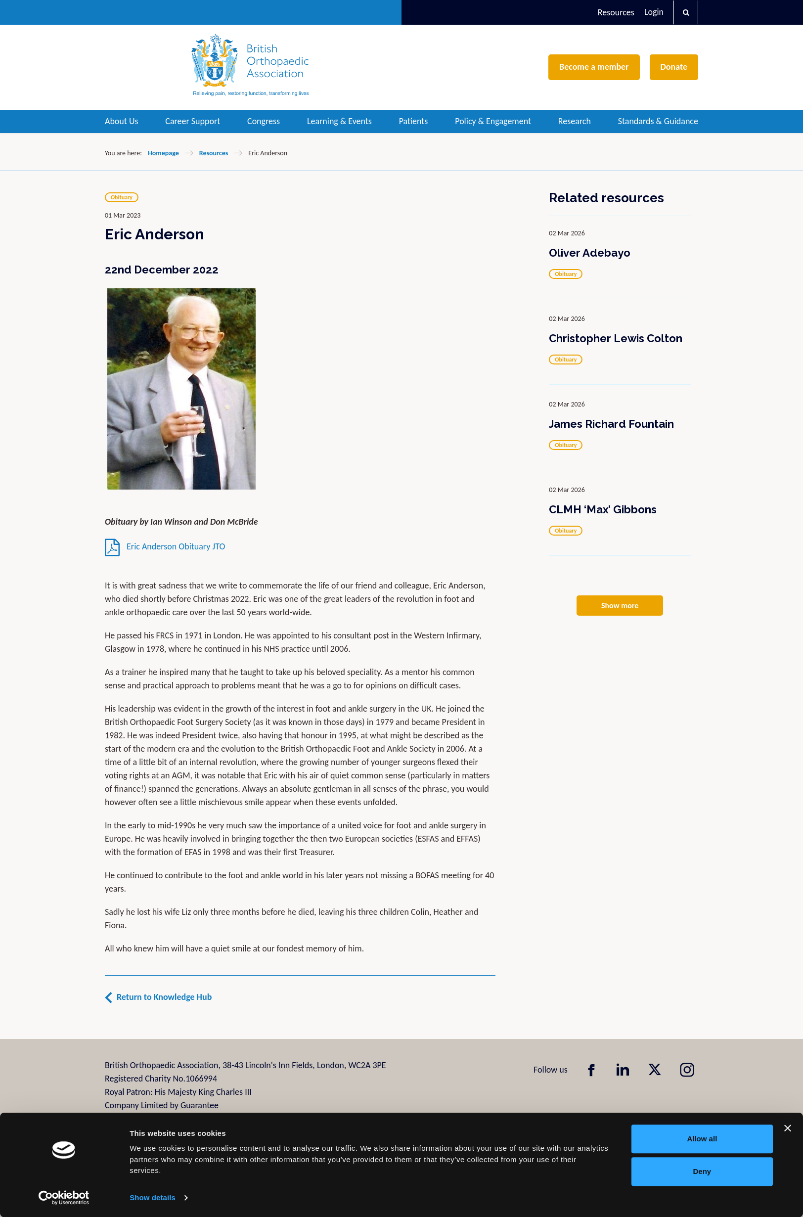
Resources (616, 12)
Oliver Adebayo (589, 252)
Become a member (593, 66)
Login (654, 11)
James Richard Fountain (611, 423)
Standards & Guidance (658, 121)
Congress (263, 121)
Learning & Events (339, 121)
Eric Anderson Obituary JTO (165, 546)
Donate (674, 66)
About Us (121, 121)
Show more (619, 605)
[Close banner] (787, 1128)
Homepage (163, 153)
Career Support (192, 121)
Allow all (702, 1138)
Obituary (122, 197)
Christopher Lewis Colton (615, 338)
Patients (413, 121)
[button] (685, 12)
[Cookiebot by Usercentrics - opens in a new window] (64, 1197)
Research (574, 121)
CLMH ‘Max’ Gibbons (603, 509)
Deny (702, 1171)
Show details (153, 1197)
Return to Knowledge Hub (164, 997)
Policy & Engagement (493, 121)
